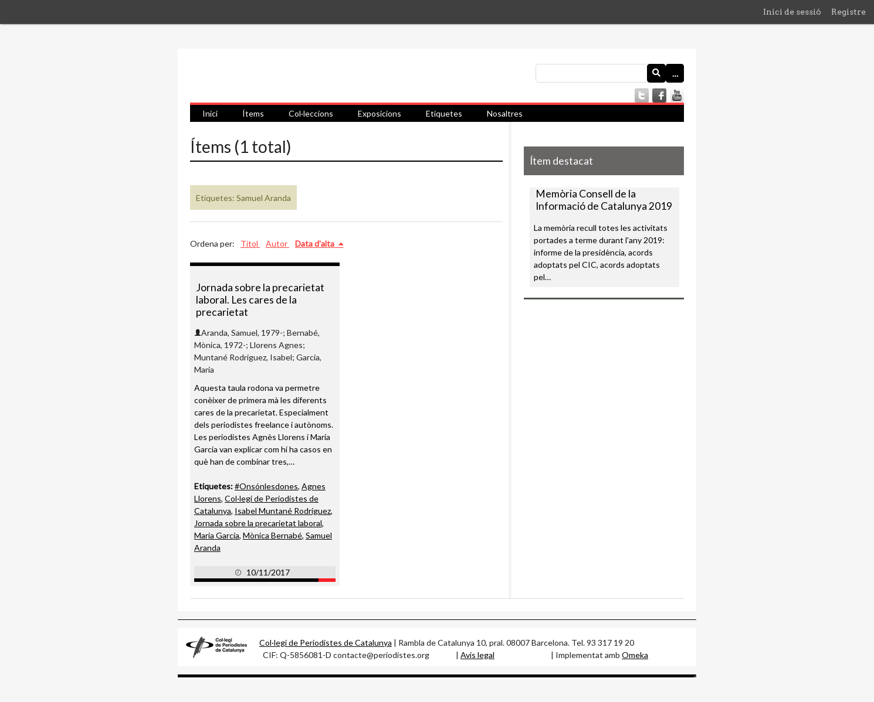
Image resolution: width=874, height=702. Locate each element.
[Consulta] (610, 73)
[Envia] (656, 73)
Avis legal (477, 655)
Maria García (216, 535)
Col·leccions (311, 113)
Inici (210, 113)
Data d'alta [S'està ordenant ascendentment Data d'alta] (315, 243)
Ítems (253, 113)
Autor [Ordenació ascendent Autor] (277, 243)
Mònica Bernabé (272, 535)
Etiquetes (444, 113)
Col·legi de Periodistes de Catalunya (325, 643)
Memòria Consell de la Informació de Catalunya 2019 (604, 200)
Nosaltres (505, 113)
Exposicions (379, 113)
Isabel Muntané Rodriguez (283, 511)
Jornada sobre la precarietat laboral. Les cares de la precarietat (260, 299)
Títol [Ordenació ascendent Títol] (250, 243)
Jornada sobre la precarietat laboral (258, 523)
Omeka (635, 655)
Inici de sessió (792, 11)
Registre (848, 11)
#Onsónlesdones (266, 486)
